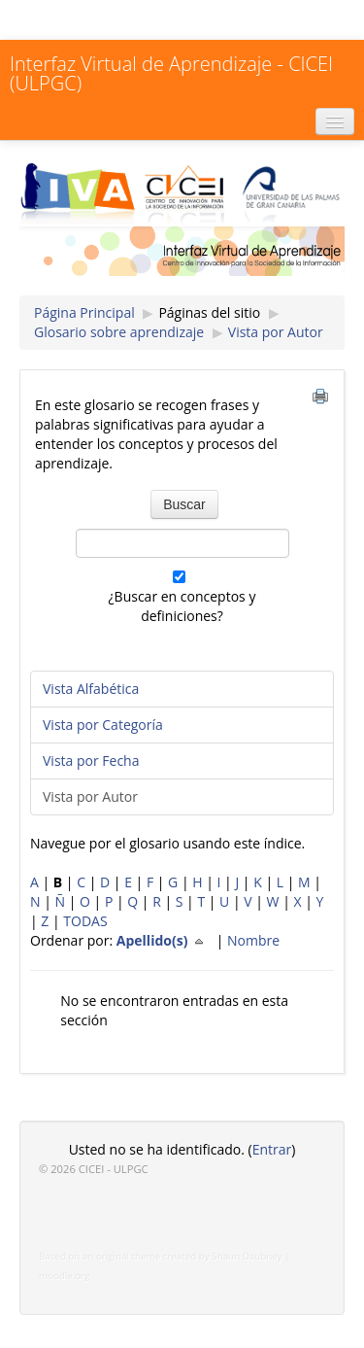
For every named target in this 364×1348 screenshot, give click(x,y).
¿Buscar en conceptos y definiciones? (182, 606)
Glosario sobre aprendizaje (119, 332)
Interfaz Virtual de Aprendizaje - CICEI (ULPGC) (171, 73)
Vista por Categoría (103, 724)
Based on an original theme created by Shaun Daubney (160, 1256)
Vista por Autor (275, 332)
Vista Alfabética (91, 688)
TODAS (85, 921)
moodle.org (64, 1275)
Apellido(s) (164, 940)
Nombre (253, 940)
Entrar (272, 1149)
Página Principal (84, 312)
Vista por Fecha (91, 760)
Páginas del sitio (209, 312)
